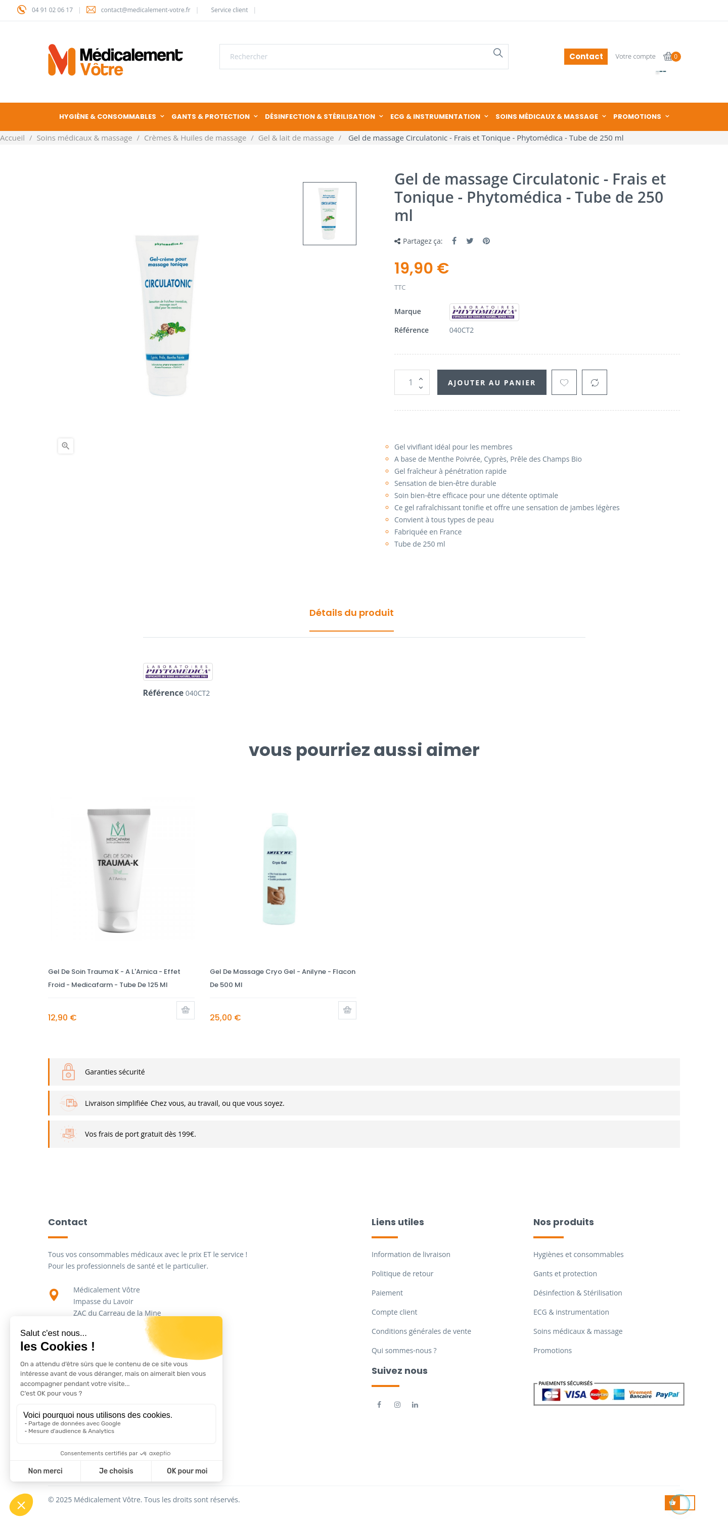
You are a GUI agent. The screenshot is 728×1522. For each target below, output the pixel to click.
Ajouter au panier (492, 382)
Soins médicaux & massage (578, 1331)
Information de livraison (411, 1254)
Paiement (387, 1292)
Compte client (394, 1312)
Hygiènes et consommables (578, 1254)
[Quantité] (412, 382)
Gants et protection (565, 1273)
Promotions (552, 1350)
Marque (407, 311)
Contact (586, 56)
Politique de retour (402, 1273)
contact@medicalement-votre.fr (146, 10)
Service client (229, 10)
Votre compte (635, 56)
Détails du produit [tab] (351, 612)
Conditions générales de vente (421, 1331)
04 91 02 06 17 (52, 10)
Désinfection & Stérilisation (577, 1292)
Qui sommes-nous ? (404, 1350)
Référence (411, 330)
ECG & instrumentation (571, 1312)
